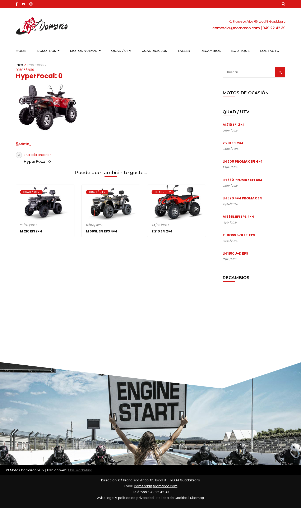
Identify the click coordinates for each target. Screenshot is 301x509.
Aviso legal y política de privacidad (125, 497)
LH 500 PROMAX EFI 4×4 (243, 161)
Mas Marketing (80, 470)
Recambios (210, 51)
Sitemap (197, 497)
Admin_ (25, 144)
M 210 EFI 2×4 (31, 231)
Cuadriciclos (154, 51)
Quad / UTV (121, 51)
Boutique (240, 51)
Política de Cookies (171, 497)
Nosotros (46, 51)
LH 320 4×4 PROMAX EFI (242, 198)
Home (21, 51)
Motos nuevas (83, 51)
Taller (183, 51)
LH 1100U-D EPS (235, 253)
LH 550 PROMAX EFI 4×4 (242, 179)
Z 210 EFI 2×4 (162, 231)
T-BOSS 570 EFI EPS (239, 235)
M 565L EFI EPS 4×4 (101, 231)
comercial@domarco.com (155, 486)
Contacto (269, 51)
